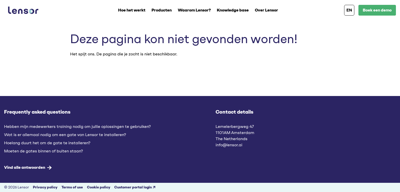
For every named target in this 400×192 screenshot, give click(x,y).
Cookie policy (98, 187)
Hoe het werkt (131, 10)
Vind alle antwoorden (28, 167)
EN (349, 10)
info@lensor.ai (229, 144)
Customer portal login (133, 187)
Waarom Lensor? (194, 10)
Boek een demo (377, 10)
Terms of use (72, 187)
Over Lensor (266, 10)
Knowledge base (233, 10)
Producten (162, 10)
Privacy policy (45, 187)
